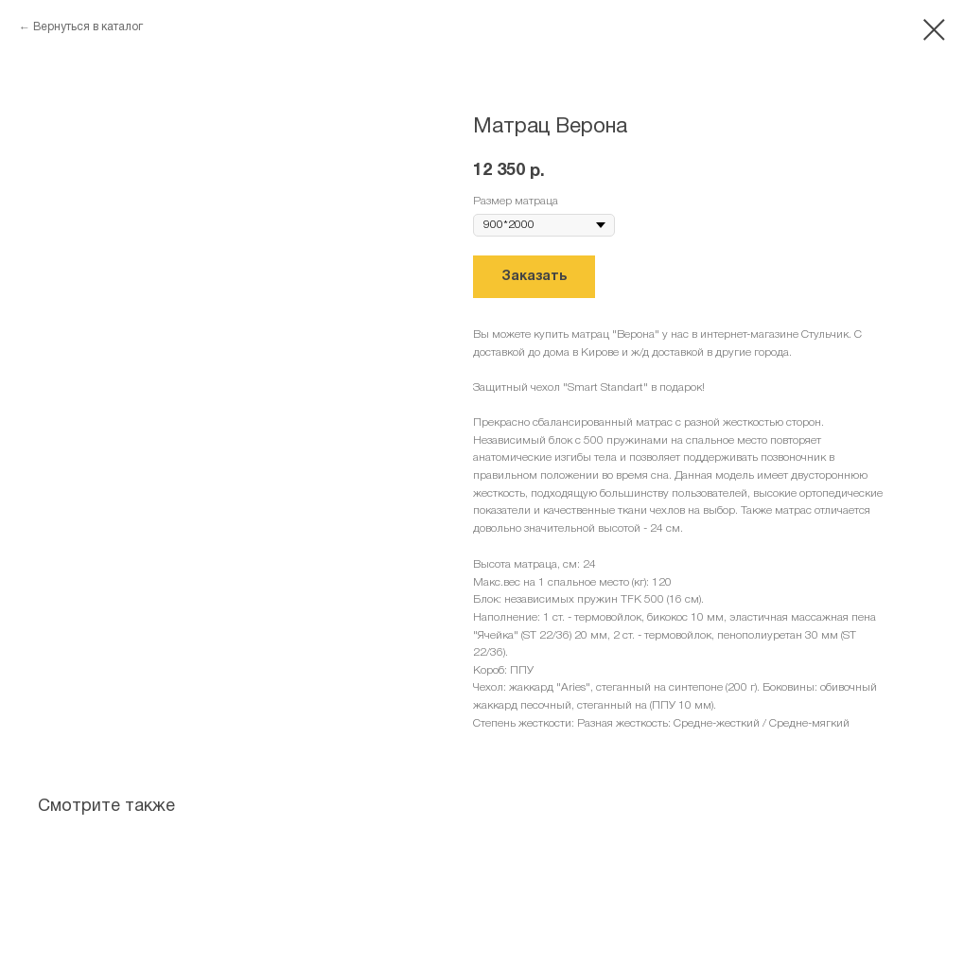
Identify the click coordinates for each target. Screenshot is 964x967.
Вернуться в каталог (88, 27)
